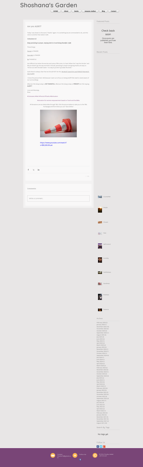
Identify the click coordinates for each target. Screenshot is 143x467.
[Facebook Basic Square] (98, 446)
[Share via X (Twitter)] (33, 170)
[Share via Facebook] (28, 170)
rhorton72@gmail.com (64, 457)
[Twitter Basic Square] (101, 446)
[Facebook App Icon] (80, 459)
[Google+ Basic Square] (104, 446)
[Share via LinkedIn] (39, 170)
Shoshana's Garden (48, 5)
